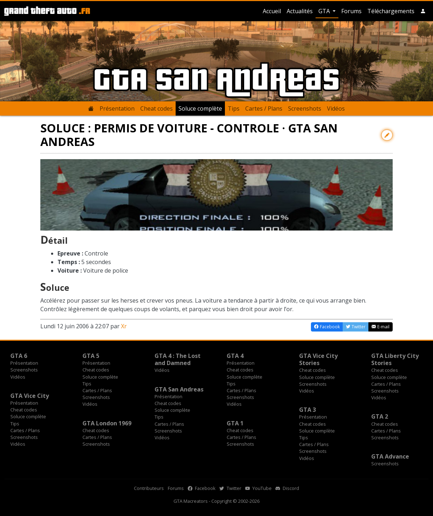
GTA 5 (90, 356)
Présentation (117, 108)
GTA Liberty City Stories (395, 359)
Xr (124, 326)
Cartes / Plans (263, 108)
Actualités (300, 11)
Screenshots (304, 108)
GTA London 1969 (106, 423)
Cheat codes (156, 108)
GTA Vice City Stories (318, 359)
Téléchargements (390, 11)
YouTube (258, 488)
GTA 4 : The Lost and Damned (178, 359)
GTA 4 (235, 356)
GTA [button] (324, 11)
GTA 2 (379, 416)
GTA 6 (18, 356)
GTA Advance (390, 456)
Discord (287, 488)
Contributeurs (149, 488)
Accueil (272, 11)
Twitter (230, 488)
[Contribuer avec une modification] (387, 135)
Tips (234, 108)
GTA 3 (307, 410)
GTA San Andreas (179, 389)
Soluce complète (200, 108)
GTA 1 (235, 423)
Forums (351, 11)
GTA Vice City (29, 396)
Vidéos (336, 108)
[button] (423, 11)
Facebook (202, 488)
